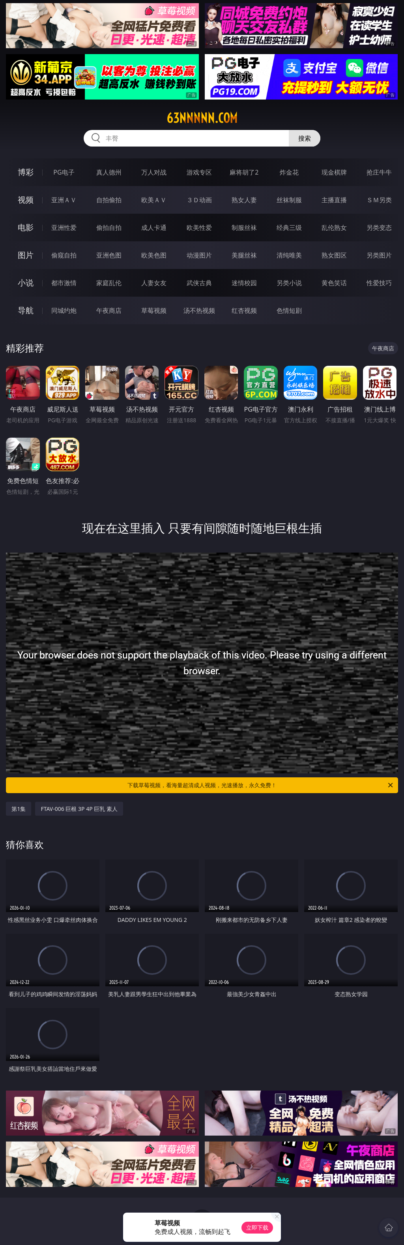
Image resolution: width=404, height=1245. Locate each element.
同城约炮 (64, 310)
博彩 (26, 172)
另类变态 (379, 227)
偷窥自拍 (64, 255)
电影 (26, 227)
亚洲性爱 (64, 227)
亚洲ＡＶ (64, 200)
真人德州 (109, 172)
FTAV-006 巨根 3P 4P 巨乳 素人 (79, 808)
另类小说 (289, 282)
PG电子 (63, 172)
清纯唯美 (289, 255)
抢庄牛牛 (379, 172)
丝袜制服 (289, 200)
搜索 (304, 138)
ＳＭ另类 (379, 200)
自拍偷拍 (109, 200)
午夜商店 (109, 310)
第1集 (18, 808)
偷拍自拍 (109, 227)
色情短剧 (289, 310)
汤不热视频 (199, 310)
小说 (26, 282)
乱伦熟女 (334, 227)
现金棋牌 (334, 172)
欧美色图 (153, 255)
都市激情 (64, 282)
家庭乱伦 (109, 282)
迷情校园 (244, 282)
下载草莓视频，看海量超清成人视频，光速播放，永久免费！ (260, 785)
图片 (26, 255)
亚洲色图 (109, 255)
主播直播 (334, 200)
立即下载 (257, 1227)
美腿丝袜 (244, 255)
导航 (26, 310)
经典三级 (289, 227)
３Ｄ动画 (199, 200)
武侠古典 (199, 282)
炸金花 (289, 172)
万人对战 (153, 172)
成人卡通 (153, 227)
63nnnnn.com (202, 118)
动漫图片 (199, 255)
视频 (26, 199)
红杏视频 (244, 310)
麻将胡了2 (244, 172)
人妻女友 (153, 282)
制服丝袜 (244, 227)
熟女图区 (334, 255)
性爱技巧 (379, 282)
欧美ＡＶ (153, 200)
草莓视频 (153, 310)
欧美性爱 (199, 227)
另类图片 (379, 255)
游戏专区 (199, 172)
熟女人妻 (244, 200)
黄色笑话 (334, 282)
